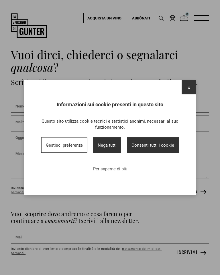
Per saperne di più (110, 169)
